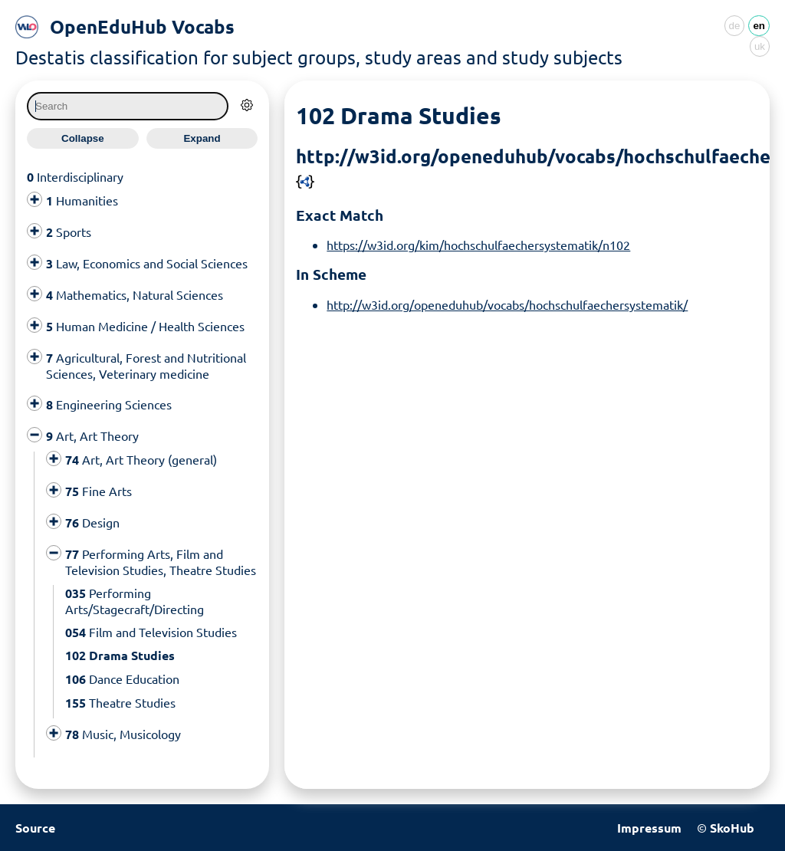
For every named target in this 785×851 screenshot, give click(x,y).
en (759, 25)
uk (759, 46)
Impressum (649, 828)
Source (35, 828)
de (735, 25)
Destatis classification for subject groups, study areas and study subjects (318, 57)
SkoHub (732, 828)
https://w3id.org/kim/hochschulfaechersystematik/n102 (478, 244)
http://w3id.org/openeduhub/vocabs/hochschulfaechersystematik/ (507, 304)
